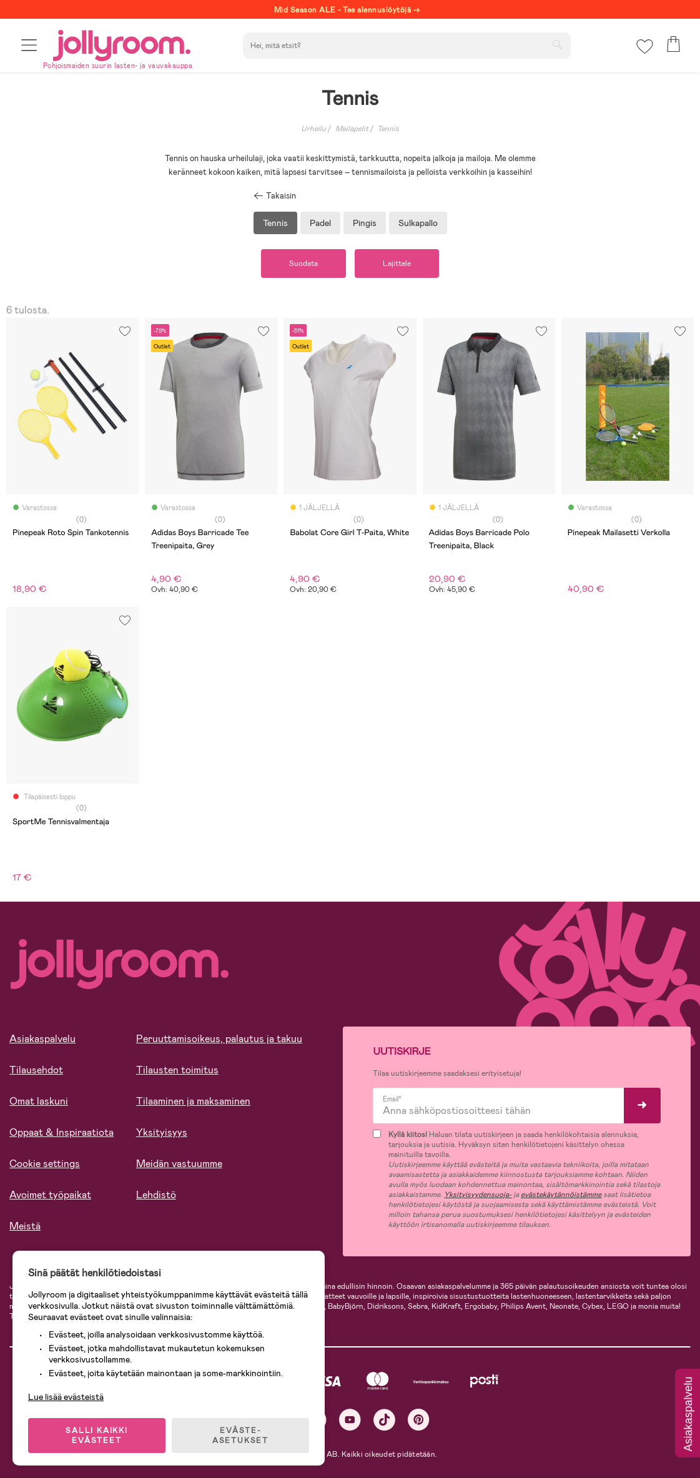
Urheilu (313, 129)
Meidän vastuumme (179, 1163)
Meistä (25, 1226)
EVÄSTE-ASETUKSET (240, 1436)
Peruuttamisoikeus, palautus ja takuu (219, 1038)
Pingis (365, 223)
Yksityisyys (161, 1132)
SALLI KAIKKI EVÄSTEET (97, 1436)
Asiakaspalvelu (42, 1038)
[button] (29, 45)
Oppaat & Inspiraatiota (61, 1132)
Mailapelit (351, 129)
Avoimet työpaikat (50, 1194)
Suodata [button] (303, 264)
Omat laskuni (38, 1101)
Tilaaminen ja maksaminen (193, 1101)
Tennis (388, 129)
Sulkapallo (418, 223)
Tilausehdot (36, 1069)
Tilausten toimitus (177, 1069)
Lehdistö (156, 1194)
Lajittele (397, 264)
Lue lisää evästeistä (66, 1396)
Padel (320, 223)
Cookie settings (44, 1163)
